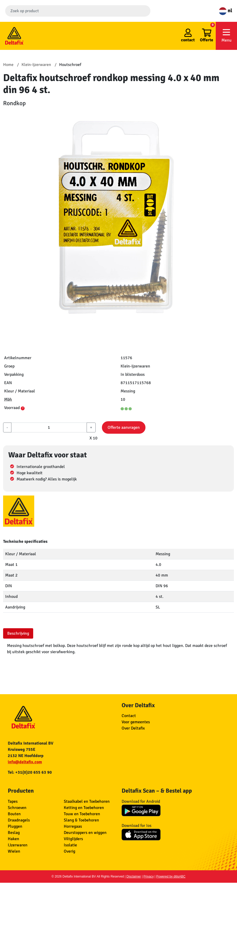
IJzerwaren (17, 845)
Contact (129, 715)
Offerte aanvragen (124, 427)
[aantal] (49, 427)
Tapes (13, 801)
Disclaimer (134, 876)
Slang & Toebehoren (81, 820)
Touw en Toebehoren (82, 814)
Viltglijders (73, 838)
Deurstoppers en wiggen (85, 832)
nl (225, 10)
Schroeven (17, 807)
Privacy (148, 876)
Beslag (14, 832)
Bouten (14, 814)
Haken (13, 838)
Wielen (14, 851)
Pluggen (15, 826)
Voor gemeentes (136, 722)
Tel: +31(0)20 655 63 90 (30, 772)
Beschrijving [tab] (18, 633)
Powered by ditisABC (171, 876)
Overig (69, 851)
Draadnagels (19, 820)
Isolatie (70, 845)
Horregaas (73, 826)
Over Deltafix (133, 728)
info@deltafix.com (25, 762)
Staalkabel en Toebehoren (87, 801)
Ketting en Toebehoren (84, 807)
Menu (226, 35)
